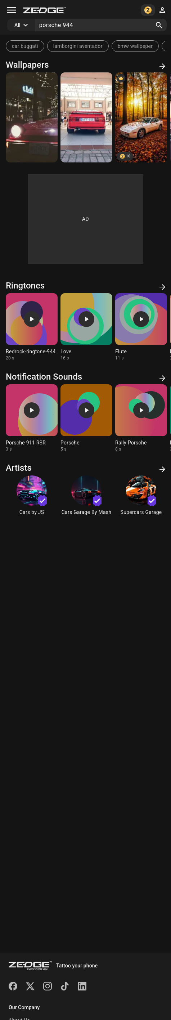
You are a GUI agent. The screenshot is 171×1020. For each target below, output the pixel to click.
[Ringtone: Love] (86, 327)
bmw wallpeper (135, 46)
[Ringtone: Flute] (141, 327)
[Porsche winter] (32, 117)
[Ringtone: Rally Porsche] (141, 418)
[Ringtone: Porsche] (86, 418)
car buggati (25, 46)
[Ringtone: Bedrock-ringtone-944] (32, 327)
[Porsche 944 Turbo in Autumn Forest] (141, 117)
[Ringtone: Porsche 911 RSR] (32, 418)
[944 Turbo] (86, 117)
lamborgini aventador (78, 46)
